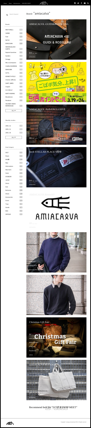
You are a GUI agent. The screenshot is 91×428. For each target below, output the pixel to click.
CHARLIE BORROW (14, 66)
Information (16, 3)
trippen (14, 87)
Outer (14, 173)
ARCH (31, 91)
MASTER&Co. (14, 30)
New (14, 163)
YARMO (14, 33)
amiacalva (32, 57)
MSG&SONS (32, 95)
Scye (14, 37)
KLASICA (31, 379)
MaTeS (14, 40)
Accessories (14, 197)
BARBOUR (32, 399)
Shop (10, 3)
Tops (14, 204)
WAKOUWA (14, 69)
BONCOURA (14, 43)
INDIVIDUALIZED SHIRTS (14, 48)
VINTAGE (14, 214)
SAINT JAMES (14, 83)
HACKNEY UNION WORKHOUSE (14, 105)
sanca (31, 355)
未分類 (14, 159)
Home (5, 3)
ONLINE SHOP (26, 3)
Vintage (14, 59)
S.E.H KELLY (14, 90)
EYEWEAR (14, 177)
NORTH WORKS (14, 93)
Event (14, 200)
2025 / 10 (14, 133)
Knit (14, 187)
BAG (14, 211)
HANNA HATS (33, 265)
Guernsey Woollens (35, 270)
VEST (14, 153)
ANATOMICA (32, 338)
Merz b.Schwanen (14, 63)
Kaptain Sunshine (14, 52)
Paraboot (14, 100)
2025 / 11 (14, 129)
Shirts (14, 183)
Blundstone (14, 97)
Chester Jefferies (14, 80)
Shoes (14, 194)
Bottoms (14, 190)
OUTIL (14, 73)
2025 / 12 (14, 126)
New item (14, 170)
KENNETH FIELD (14, 76)
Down (14, 156)
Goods (14, 207)
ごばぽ (31, 99)
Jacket (14, 180)
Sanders (14, 56)
